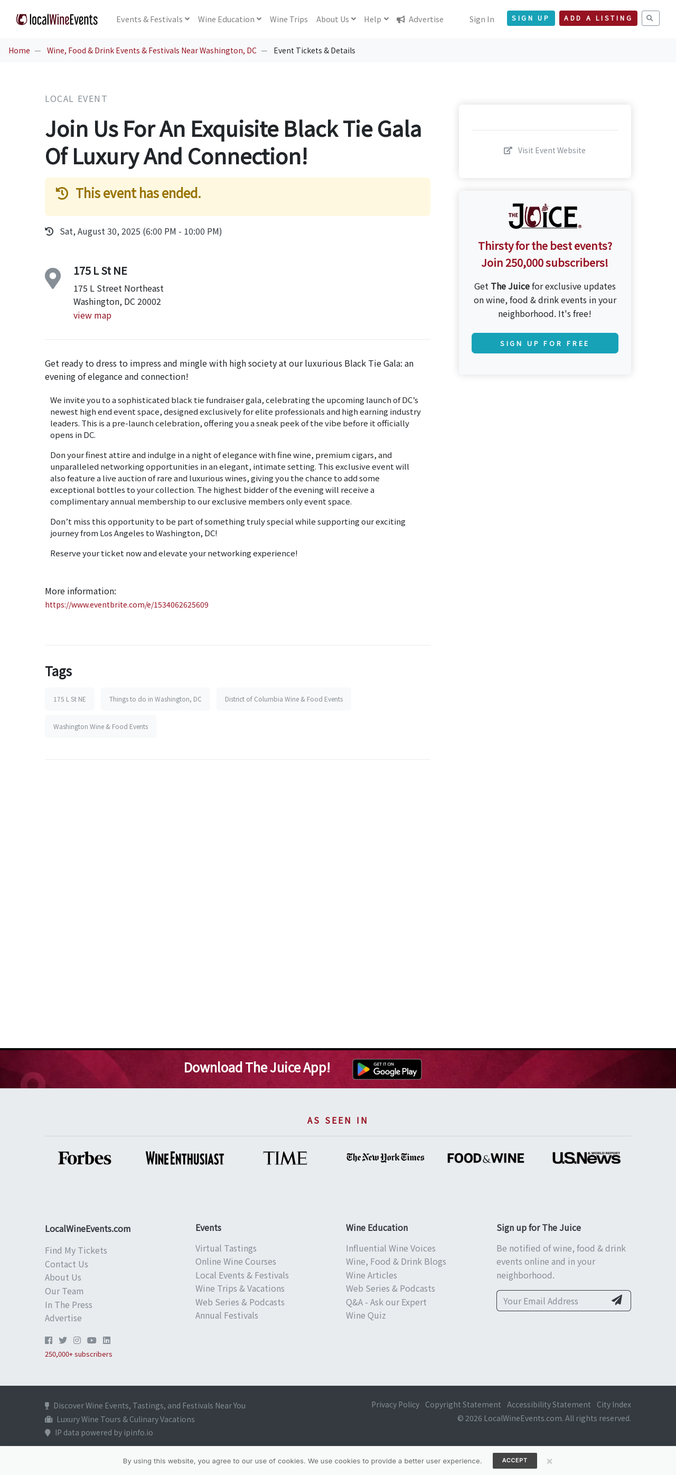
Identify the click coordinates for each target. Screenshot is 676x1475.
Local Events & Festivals (242, 1274)
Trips (289, 18)
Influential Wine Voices (391, 1247)
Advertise (420, 18)
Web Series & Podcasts (240, 1301)
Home (19, 50)
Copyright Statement (463, 1404)
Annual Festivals (226, 1315)
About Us (63, 1277)
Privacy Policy (395, 1404)
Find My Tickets (76, 1250)
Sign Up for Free (545, 343)
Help (372, 18)
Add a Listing (598, 18)
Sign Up (531, 18)
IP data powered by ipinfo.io (99, 1432)
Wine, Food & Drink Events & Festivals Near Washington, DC (152, 50)
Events (149, 18)
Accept (515, 1460)
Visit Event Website (545, 150)
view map (92, 315)
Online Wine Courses (235, 1261)
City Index (614, 1404)
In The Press (68, 1304)
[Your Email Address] (551, 1300)
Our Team (64, 1290)
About (332, 18)
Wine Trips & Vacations (240, 1288)
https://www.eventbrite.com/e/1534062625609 (127, 604)
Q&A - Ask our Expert (386, 1301)
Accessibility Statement (549, 1404)
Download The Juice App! (257, 1067)
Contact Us (66, 1263)
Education (226, 18)
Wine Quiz (366, 1315)
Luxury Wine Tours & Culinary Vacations (120, 1419)
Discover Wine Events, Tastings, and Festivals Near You (145, 1405)
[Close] (549, 1460)
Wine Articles (371, 1274)
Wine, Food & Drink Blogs (396, 1261)
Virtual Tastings (226, 1247)
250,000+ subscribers (78, 1354)
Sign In (482, 18)
